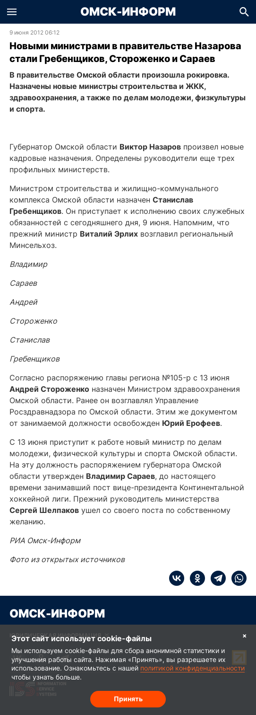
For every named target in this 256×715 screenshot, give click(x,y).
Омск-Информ (128, 11)
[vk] (176, 578)
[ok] (194, 578)
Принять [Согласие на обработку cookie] (128, 699)
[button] (12, 12)
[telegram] (215, 578)
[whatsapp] (236, 578)
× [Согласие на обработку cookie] (244, 635)
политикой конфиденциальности (192, 668)
